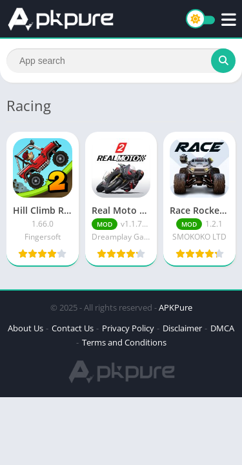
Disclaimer (182, 328)
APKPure (175, 307)
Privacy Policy (128, 328)
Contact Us (73, 328)
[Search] (121, 60)
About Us (25, 328)
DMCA (222, 328)
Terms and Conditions (124, 342)
